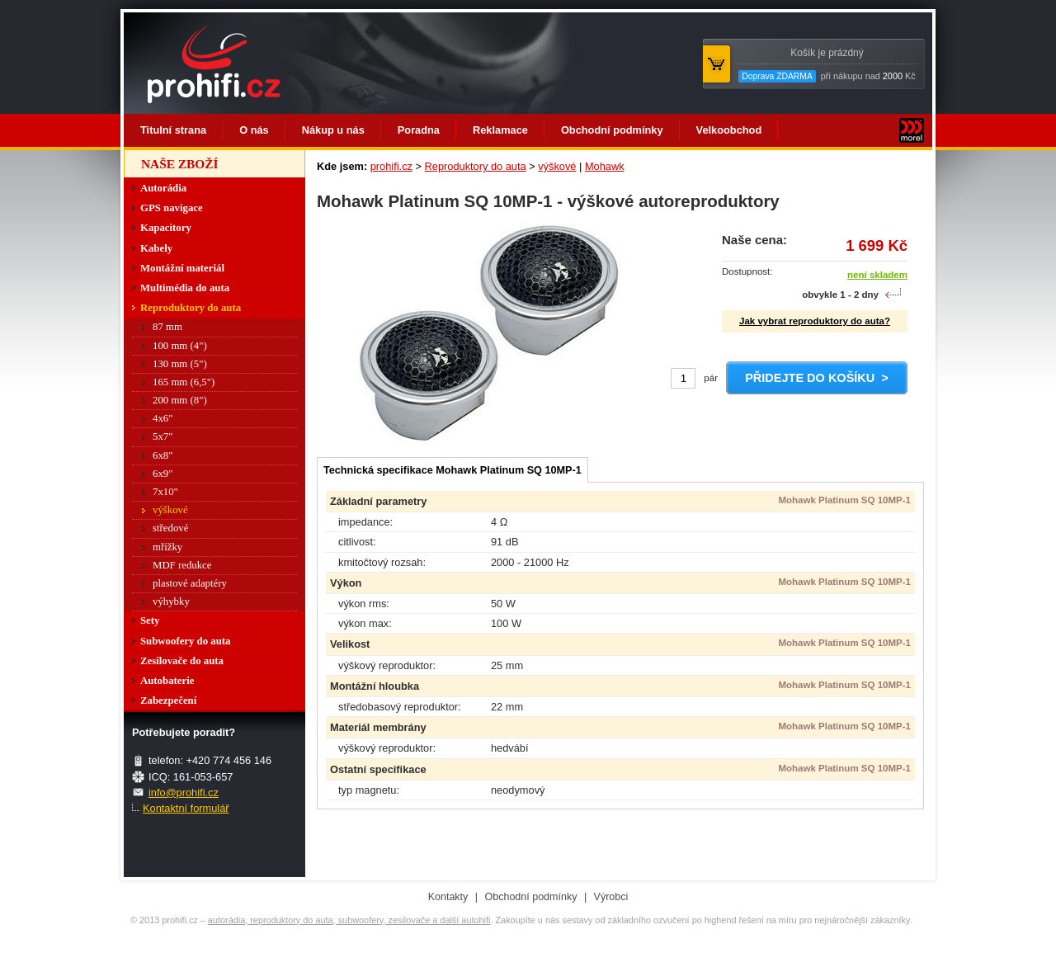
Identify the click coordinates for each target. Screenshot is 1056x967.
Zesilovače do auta (182, 661)
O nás (254, 130)
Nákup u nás (333, 130)
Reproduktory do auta (475, 166)
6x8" (162, 455)
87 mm (167, 327)
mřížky (167, 547)
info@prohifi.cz (183, 792)
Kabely (156, 248)
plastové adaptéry (190, 583)
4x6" (162, 418)
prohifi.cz (391, 166)
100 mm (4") (180, 345)
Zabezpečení (168, 700)
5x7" (162, 436)
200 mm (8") (180, 400)
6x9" (162, 473)
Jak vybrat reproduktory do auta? (814, 321)
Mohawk (605, 166)
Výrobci (611, 897)
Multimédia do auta (184, 288)
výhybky (171, 601)
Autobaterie (167, 680)
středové (170, 528)
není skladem (877, 275)
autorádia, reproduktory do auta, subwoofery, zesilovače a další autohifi (349, 920)
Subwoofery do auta (185, 641)
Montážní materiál (182, 268)
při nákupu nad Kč (826, 65)
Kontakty (448, 897)
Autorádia (163, 188)
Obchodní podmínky (612, 130)
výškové (557, 166)
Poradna (419, 130)
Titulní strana (173, 130)
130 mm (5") (180, 364)
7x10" (165, 492)
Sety (149, 620)
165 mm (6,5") (183, 382)
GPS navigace (171, 208)
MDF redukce (182, 565)
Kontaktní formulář (186, 808)
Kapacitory (165, 227)
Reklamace (500, 130)
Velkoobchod (729, 130)
